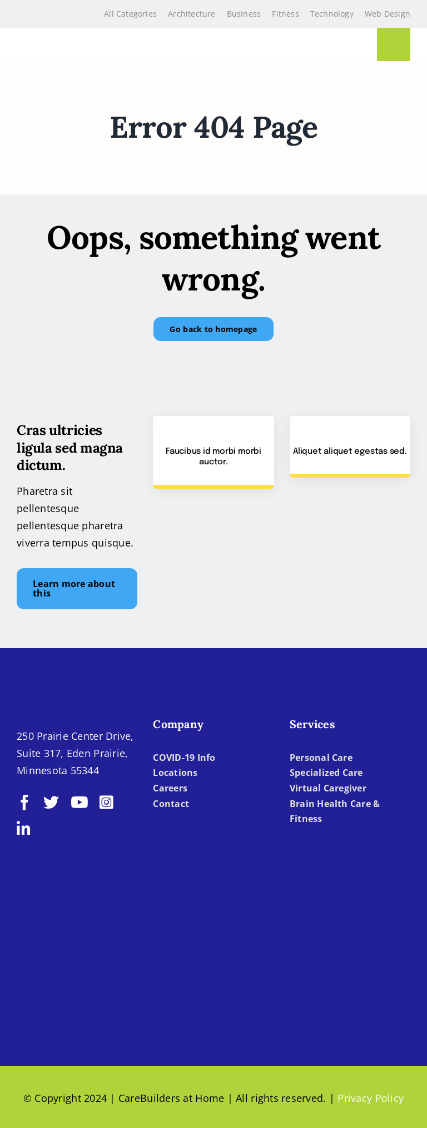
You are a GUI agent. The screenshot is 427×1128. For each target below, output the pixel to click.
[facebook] (24, 802)
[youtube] (79, 802)
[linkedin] (24, 829)
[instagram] (106, 802)
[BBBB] (62, 965)
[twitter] (51, 802)
